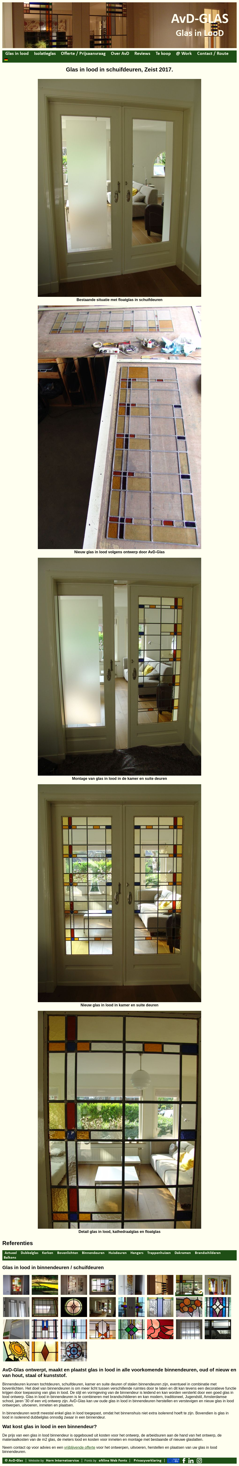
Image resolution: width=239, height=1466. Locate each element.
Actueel (11, 1253)
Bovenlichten (67, 1253)
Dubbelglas (29, 1253)
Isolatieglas (45, 53)
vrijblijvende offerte (79, 1447)
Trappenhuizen (159, 1253)
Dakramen (183, 1253)
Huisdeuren (118, 1253)
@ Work (184, 53)
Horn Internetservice (62, 1460)
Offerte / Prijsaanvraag (83, 53)
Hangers (136, 1253)
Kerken (47, 1253)
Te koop (163, 53)
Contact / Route (212, 53)
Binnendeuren (93, 1253)
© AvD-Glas (14, 1460)
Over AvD (120, 53)
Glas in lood (17, 53)
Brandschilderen (208, 1253)
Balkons (10, 1258)
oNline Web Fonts (113, 1460)
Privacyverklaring (148, 1460)
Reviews (142, 53)
